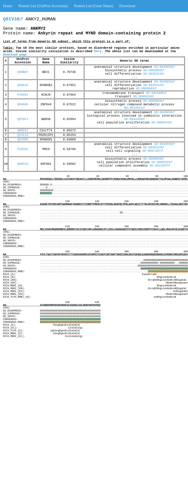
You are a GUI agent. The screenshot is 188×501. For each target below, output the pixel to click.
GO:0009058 (153, 70)
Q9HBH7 (22, 72)
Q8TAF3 (22, 119)
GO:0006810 (143, 96)
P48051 (22, 95)
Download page (15, 55)
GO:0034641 (134, 108)
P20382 (22, 149)
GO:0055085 (156, 93)
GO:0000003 (146, 88)
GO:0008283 (161, 122)
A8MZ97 (22, 130)
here (97, 51)
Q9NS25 (22, 85)
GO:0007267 (152, 151)
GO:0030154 (153, 74)
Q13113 (22, 135)
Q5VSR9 (22, 139)
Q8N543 (22, 164)
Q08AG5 (22, 104)
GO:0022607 (160, 165)
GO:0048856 (164, 67)
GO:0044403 (134, 119)
